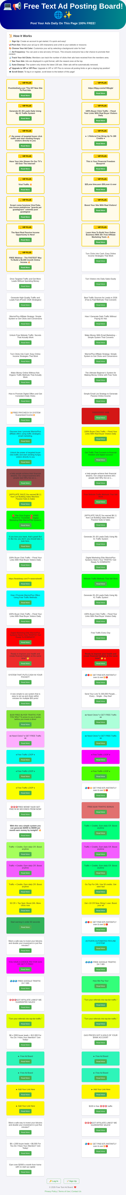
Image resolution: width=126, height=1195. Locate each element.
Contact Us (76, 1191)
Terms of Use (64, 1191)
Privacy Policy (51, 1191)
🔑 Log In (53, 1181)
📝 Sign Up (71, 1181)
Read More (25, 95)
